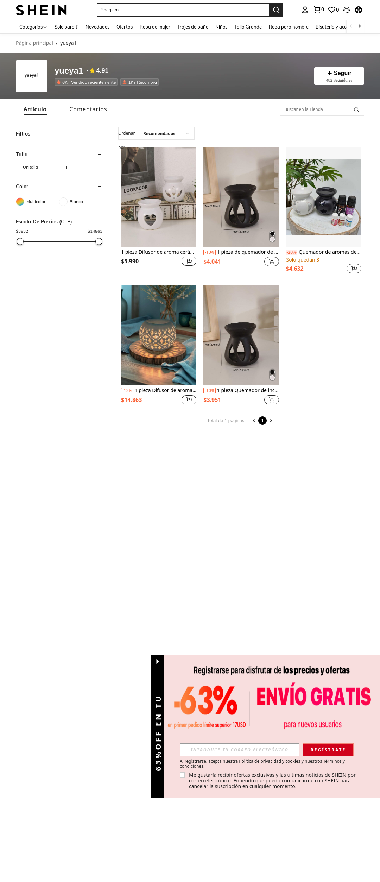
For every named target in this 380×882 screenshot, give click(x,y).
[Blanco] (80, 201)
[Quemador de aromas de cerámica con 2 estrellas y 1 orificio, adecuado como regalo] (323, 197)
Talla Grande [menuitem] (248, 27)
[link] (333, 10)
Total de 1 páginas (226, 420)
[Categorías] (33, 26)
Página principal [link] (34, 43)
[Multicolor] (37, 201)
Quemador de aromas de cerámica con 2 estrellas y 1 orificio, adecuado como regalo (323, 252)
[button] (183, 10)
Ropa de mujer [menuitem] (155, 27)
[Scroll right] (359, 26)
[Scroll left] (351, 26)
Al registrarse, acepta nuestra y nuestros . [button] (262, 764)
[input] (239, 749)
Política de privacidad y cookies (269, 761)
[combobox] (156, 133)
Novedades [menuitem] (97, 27)
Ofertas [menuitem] (124, 27)
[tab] (35, 109)
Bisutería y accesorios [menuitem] (338, 27)
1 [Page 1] (262, 420)
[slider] (20, 241)
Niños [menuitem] (221, 27)
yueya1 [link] (68, 43)
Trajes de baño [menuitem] (192, 27)
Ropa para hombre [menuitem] (289, 27)
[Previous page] (254, 420)
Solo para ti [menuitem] (66, 27)
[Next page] (271, 420)
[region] (131, 261)
